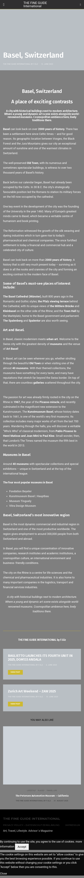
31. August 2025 (61, 801)
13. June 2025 (52, 697)
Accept (22, 846)
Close (3, 873)
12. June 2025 (47, 64)
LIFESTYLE (31, 791)
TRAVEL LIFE (52, 791)
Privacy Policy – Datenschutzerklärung (31, 825)
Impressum (72, 825)
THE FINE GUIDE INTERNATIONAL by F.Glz (20, 64)
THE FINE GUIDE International (35, 4)
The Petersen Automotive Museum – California (41, 795)
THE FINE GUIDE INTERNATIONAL (31, 818)
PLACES (41, 791)
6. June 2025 (51, 665)
